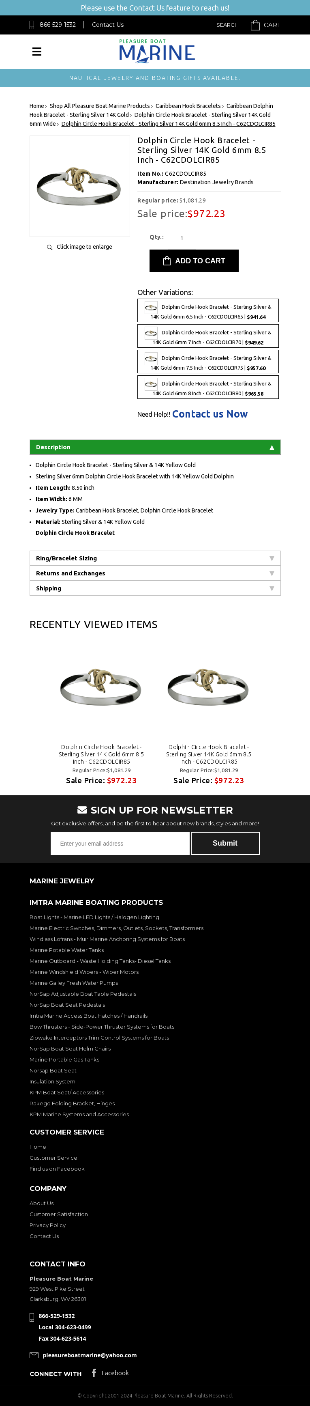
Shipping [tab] (155, 588)
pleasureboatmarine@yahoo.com (90, 1355)
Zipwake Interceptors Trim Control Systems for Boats (99, 1037)
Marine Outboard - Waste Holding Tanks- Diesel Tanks (100, 961)
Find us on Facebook (57, 1168)
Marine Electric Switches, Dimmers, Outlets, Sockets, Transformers (116, 928)
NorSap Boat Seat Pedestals (67, 1004)
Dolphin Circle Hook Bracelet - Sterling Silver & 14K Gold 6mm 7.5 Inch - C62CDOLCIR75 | (208, 361)
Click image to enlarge (84, 246)
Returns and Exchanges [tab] (155, 573)
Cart (272, 25)
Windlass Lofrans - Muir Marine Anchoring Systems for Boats (107, 939)
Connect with (56, 1374)
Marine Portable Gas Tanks (64, 1059)
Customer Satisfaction (59, 1214)
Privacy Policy (48, 1225)
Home (38, 1146)
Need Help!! (153, 414)
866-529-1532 (58, 24)
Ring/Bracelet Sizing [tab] (155, 558)
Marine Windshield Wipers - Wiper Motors (84, 972)
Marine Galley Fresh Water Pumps (74, 983)
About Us (41, 1203)
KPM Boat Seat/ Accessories (67, 1092)
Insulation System (52, 1081)
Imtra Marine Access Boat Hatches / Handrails (89, 1015)
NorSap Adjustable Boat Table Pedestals (83, 993)
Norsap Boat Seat (53, 1070)
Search (227, 25)
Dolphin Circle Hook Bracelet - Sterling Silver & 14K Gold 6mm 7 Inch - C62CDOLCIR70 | (208, 336)
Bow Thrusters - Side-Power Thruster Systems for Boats (102, 1026)
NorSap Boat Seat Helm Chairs (70, 1048)
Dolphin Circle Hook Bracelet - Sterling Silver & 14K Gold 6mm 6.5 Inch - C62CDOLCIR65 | (208, 310)
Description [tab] (155, 447)
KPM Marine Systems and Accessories (79, 1114)
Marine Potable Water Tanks (67, 950)
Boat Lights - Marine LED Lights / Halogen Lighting (94, 917)
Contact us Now (210, 414)
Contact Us (108, 24)
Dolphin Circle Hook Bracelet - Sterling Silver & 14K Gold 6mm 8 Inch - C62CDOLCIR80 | (208, 387)
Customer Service (53, 1157)
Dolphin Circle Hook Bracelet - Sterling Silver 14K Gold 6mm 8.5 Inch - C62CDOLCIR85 (101, 754)
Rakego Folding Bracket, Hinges (72, 1103)
